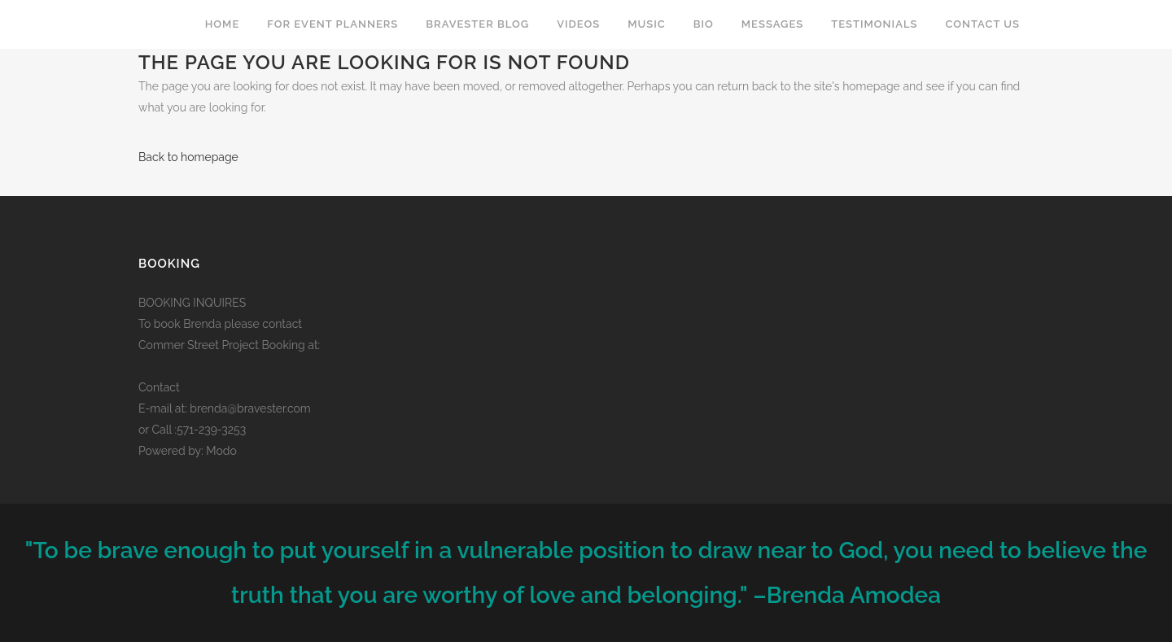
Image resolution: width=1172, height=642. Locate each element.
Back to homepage (188, 157)
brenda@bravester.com (250, 408)
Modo (221, 450)
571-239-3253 (211, 429)
